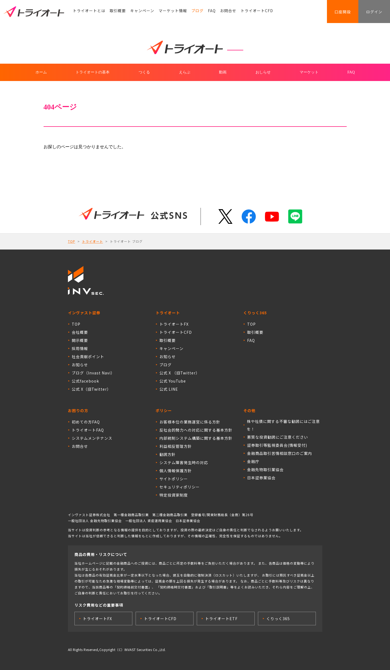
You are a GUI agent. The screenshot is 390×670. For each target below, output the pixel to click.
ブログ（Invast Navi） (93, 373)
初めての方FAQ (86, 422)
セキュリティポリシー (179, 487)
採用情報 (80, 348)
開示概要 (80, 340)
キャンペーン (142, 12)
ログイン (372, 12)
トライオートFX (174, 324)
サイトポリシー (173, 478)
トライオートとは (89, 12)
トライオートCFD (257, 12)
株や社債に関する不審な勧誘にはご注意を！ (283, 425)
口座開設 (337, 12)
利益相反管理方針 (175, 446)
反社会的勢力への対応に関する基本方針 (195, 430)
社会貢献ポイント (88, 356)
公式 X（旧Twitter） (91, 389)
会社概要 (80, 332)
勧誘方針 (167, 454)
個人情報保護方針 (175, 470)
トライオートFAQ (88, 430)
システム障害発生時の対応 (183, 462)
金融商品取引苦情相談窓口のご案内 (279, 453)
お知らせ (80, 364)
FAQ (212, 12)
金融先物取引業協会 (265, 469)
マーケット (309, 72)
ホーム (41, 72)
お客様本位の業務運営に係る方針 (189, 422)
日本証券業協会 (261, 477)
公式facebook (85, 381)
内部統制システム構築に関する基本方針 (195, 438)
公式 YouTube (172, 381)
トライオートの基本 (93, 72)
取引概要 (118, 12)
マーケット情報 (173, 12)
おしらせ (263, 72)
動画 (223, 72)
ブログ (197, 12)
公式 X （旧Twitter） (179, 373)
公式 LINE (168, 389)
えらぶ (184, 72)
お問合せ (228, 12)
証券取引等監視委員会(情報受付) (277, 445)
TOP (71, 241)
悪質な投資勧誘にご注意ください (277, 437)
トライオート (92, 241)
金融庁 (253, 461)
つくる (144, 72)
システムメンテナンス (92, 438)
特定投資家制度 (173, 495)
